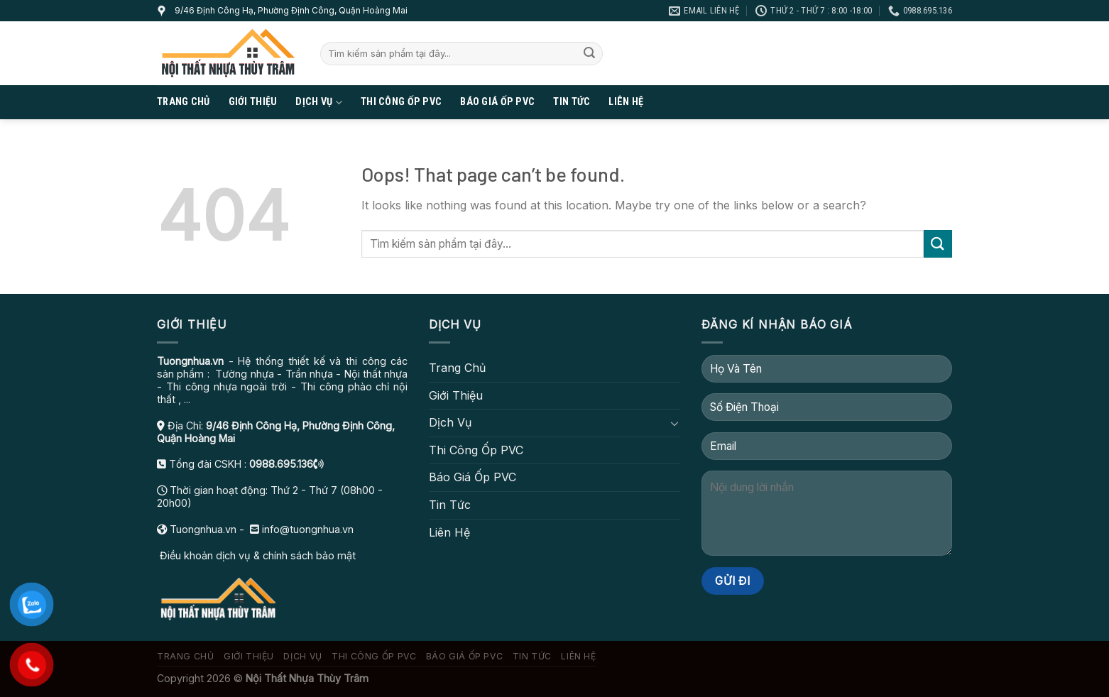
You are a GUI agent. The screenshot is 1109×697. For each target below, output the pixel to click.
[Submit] (589, 54)
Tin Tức (571, 102)
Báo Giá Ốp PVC (497, 102)
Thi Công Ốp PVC (401, 102)
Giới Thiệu (253, 102)
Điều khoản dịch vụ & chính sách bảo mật (256, 555)
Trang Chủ (183, 102)
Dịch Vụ (318, 102)
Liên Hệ (625, 102)
